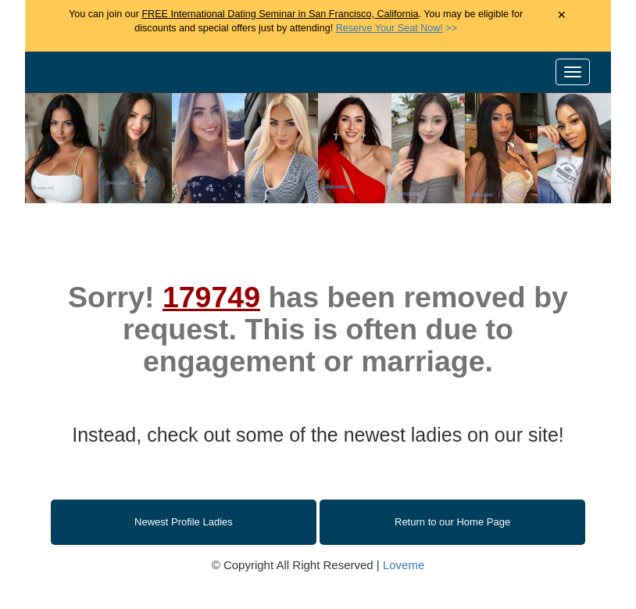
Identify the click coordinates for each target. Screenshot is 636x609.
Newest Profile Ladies (183, 522)
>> (396, 28)
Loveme (403, 564)
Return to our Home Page (452, 522)
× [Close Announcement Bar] (561, 15)
